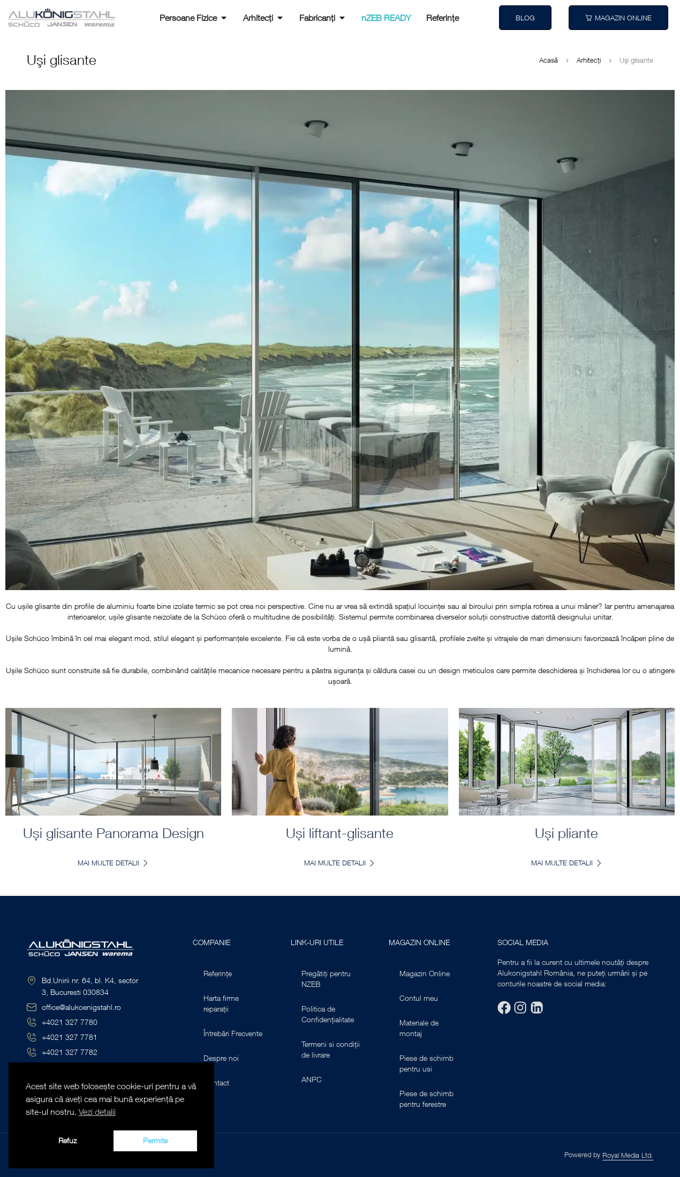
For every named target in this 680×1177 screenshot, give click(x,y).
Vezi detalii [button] (97, 1111)
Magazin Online (424, 973)
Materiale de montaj (419, 1028)
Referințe (217, 973)
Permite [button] (155, 1140)
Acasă (548, 60)
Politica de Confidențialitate (327, 1014)
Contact (216, 1082)
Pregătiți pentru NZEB (326, 979)
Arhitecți (589, 60)
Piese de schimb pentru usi (426, 1063)
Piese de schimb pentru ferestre (426, 1098)
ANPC (311, 1079)
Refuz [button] (67, 1140)
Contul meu (418, 997)
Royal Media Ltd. (627, 1155)
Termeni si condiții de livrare (330, 1049)
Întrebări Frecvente (232, 1033)
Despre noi (221, 1057)
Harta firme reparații (221, 1003)
